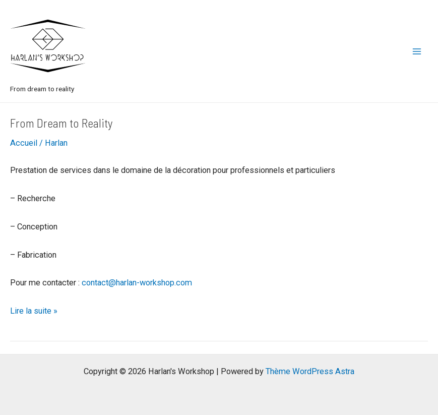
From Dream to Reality (61, 122)
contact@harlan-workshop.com (137, 282)
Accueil (23, 143)
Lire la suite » (33, 311)
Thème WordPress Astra (310, 371)
